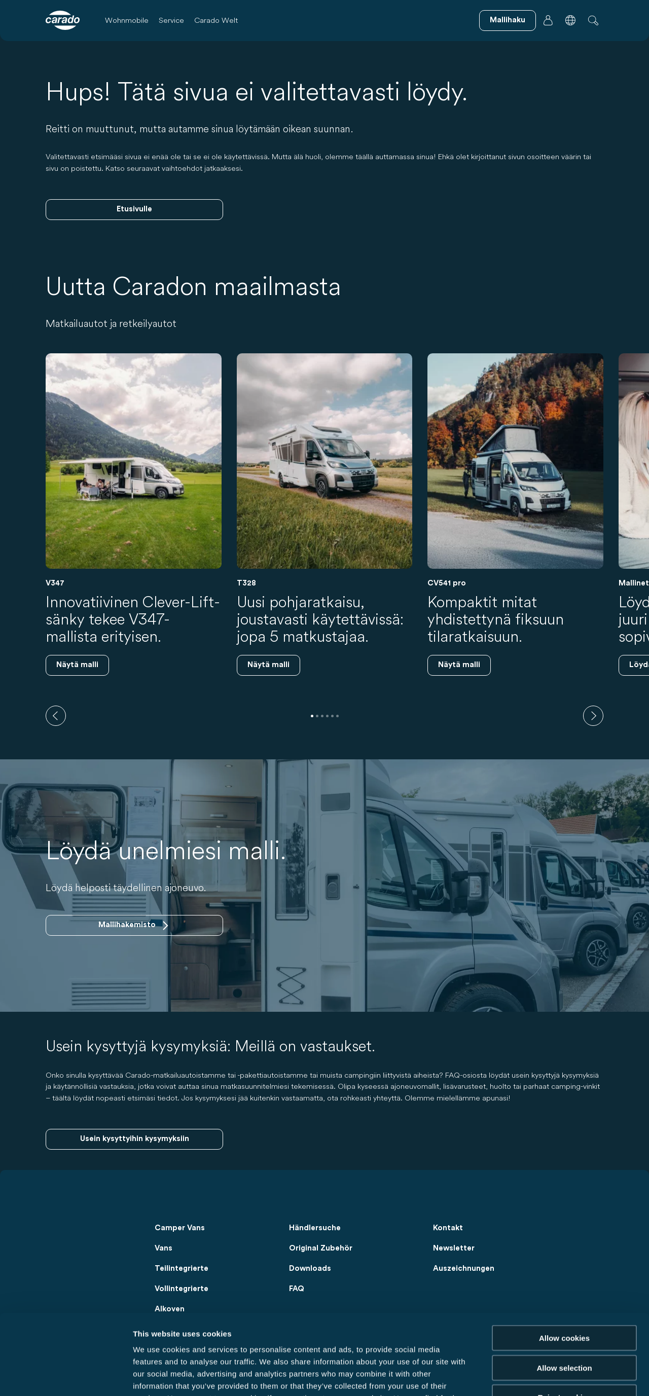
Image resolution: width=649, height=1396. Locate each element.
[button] (570, 20)
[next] (593, 716)
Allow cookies (564, 1262)
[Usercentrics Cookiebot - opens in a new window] (65, 1376)
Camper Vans (180, 1228)
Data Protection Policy (242, 1335)
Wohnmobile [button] (127, 20)
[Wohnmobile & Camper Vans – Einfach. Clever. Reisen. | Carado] (63, 20)
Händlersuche (315, 1228)
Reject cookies (564, 1321)
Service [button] (171, 20)
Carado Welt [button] (216, 20)
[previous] (56, 716)
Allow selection (564, 1292)
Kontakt (448, 1228)
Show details (532, 1376)
